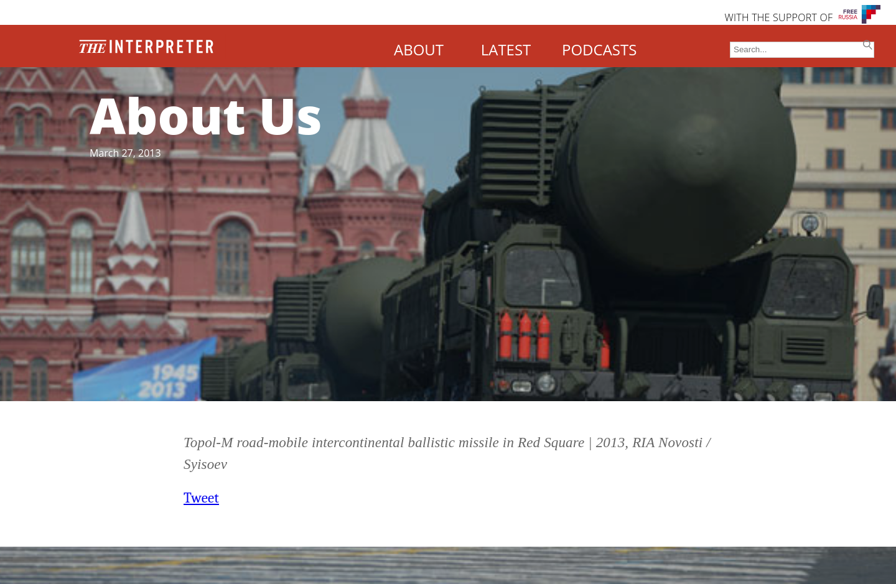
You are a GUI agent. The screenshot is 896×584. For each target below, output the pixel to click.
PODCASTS (599, 49)
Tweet (201, 497)
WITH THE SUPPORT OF (778, 17)
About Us (206, 115)
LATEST (506, 49)
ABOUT (419, 49)
